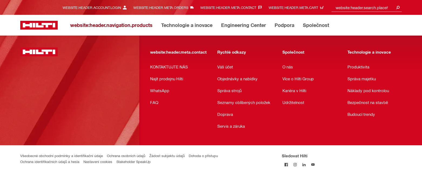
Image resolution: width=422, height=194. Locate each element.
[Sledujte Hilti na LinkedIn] (304, 164)
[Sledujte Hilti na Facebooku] (286, 164)
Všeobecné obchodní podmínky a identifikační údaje (61, 156)
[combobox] (367, 7)
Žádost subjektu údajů (167, 156)
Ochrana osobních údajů (126, 156)
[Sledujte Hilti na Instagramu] (295, 164)
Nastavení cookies (97, 162)
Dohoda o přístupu (203, 156)
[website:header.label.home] (39, 25)
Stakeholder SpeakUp (133, 162)
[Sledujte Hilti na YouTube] (313, 164)
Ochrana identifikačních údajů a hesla (49, 162)
